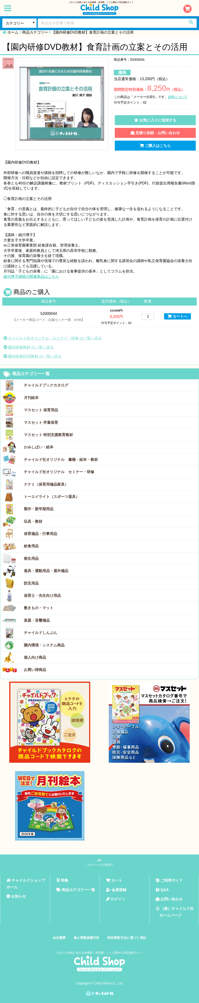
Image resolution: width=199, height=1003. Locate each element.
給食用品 (31, 546)
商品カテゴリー (35, 32)
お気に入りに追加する (155, 120)
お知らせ (16, 896)
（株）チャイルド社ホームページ (175, 912)
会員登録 (116, 890)
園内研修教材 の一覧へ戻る (28, 347)
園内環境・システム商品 (44, 645)
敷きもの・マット (38, 608)
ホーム (13, 32)
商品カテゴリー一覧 (26, 374)
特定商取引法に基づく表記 (126, 938)
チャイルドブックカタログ (46, 385)
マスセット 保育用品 (41, 410)
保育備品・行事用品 (40, 534)
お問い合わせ (169, 899)
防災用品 (31, 583)
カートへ (177, 316)
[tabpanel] (62, 103)
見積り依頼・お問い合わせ (155, 133)
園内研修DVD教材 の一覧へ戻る (32, 356)
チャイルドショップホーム (25, 883)
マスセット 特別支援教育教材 (48, 435)
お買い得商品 (35, 670)
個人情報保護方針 (87, 938)
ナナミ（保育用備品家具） (46, 484)
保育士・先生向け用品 (42, 596)
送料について (177, 97)
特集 (62, 880)
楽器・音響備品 (37, 620)
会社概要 (59, 938)
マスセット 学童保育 (41, 422)
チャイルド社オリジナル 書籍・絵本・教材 (61, 460)
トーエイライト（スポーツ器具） (51, 497)
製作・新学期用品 (38, 509)
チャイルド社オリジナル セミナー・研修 (59, 472)
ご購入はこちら (155, 146)
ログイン (115, 899)
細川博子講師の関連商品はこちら (31, 276)
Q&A (162, 890)
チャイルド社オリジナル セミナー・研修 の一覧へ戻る (52, 338)
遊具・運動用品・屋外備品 (46, 571)
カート (114, 880)
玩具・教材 (33, 521)
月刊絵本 (31, 398)
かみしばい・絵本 (38, 447)
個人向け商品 (35, 657)
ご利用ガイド (169, 880)
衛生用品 (31, 558)
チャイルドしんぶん (40, 633)
